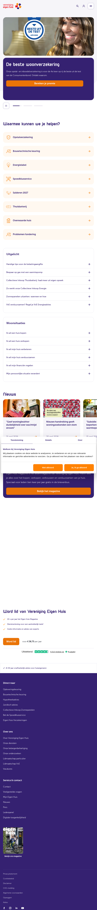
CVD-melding (8, 888)
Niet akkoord (48, 467)
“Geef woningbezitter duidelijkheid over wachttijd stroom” (21, 424)
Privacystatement (10, 874)
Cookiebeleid (8, 879)
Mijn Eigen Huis (10, 797)
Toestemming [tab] (17, 440)
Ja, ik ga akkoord (79, 467)
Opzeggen (7, 898)
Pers (5, 807)
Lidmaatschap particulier (14, 758)
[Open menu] (91, 6)
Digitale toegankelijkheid (14, 817)
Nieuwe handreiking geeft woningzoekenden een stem (61, 423)
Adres (5, 902)
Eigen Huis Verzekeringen (15, 720)
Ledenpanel (8, 812)
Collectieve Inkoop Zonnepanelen (19, 710)
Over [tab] (80, 440)
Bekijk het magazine (48, 491)
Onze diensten (9, 743)
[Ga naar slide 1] (17, 105)
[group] (84, 6)
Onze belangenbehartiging (15, 748)
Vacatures (7, 769)
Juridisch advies (10, 705)
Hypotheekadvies (11, 699)
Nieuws (6, 802)
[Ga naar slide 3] (38, 105)
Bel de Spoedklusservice (14, 715)
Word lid (11, 641)
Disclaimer (7, 883)
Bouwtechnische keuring (14, 694)
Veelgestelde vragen (12, 792)
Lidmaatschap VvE (11, 763)
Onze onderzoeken (12, 753)
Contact (7, 786)
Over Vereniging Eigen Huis (16, 738)
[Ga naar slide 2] (28, 105)
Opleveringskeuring (12, 689)
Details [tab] (48, 440)
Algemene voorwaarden (13, 893)
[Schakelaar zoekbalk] (77, 6)
